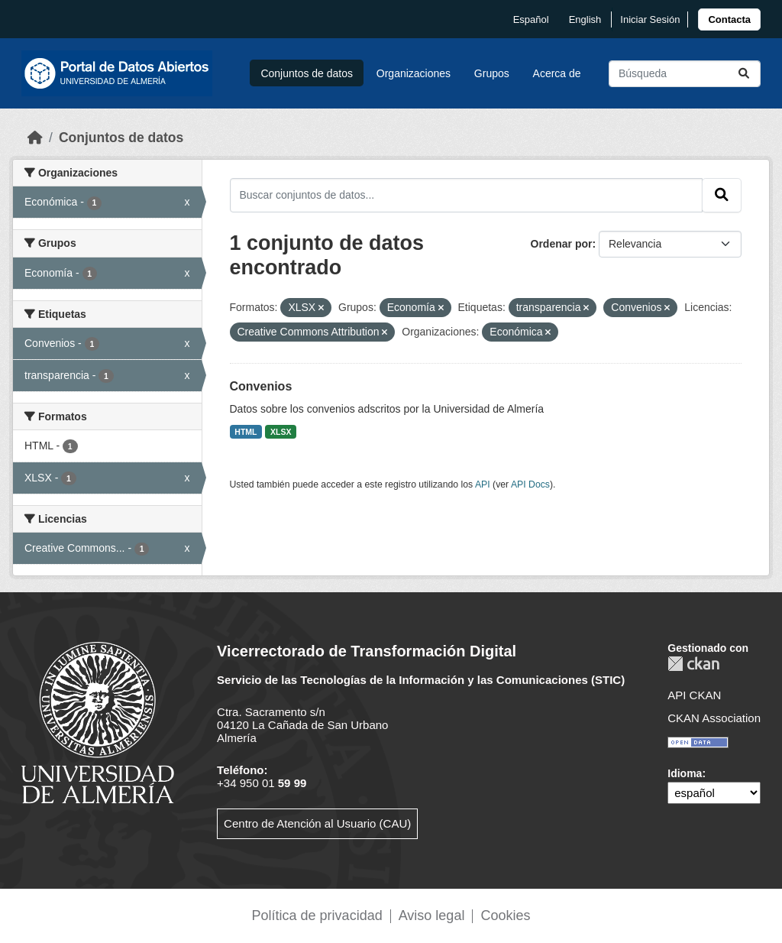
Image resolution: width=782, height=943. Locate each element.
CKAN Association (714, 717)
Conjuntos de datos (306, 73)
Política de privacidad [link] (317, 915)
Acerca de (557, 73)
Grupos (491, 73)
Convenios (261, 386)
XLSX (280, 431)
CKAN (693, 664)
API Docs (530, 484)
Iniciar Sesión (650, 19)
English (585, 19)
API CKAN (694, 695)
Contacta (729, 19)
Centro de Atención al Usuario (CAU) (317, 823)
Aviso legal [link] (432, 915)
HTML (245, 431)
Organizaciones (413, 73)
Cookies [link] (505, 915)
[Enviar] (744, 73)
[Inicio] (35, 137)
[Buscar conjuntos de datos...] (685, 73)
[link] (729, 19)
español (531, 19)
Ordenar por (562, 244)
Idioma (684, 773)
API (482, 484)
